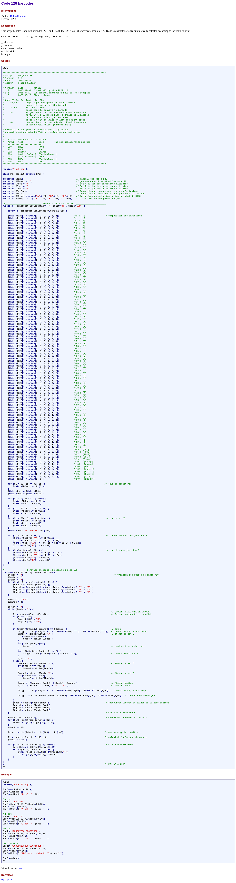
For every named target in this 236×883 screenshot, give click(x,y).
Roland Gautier (18, 16)
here (20, 868)
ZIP (3, 880)
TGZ (9, 880)
